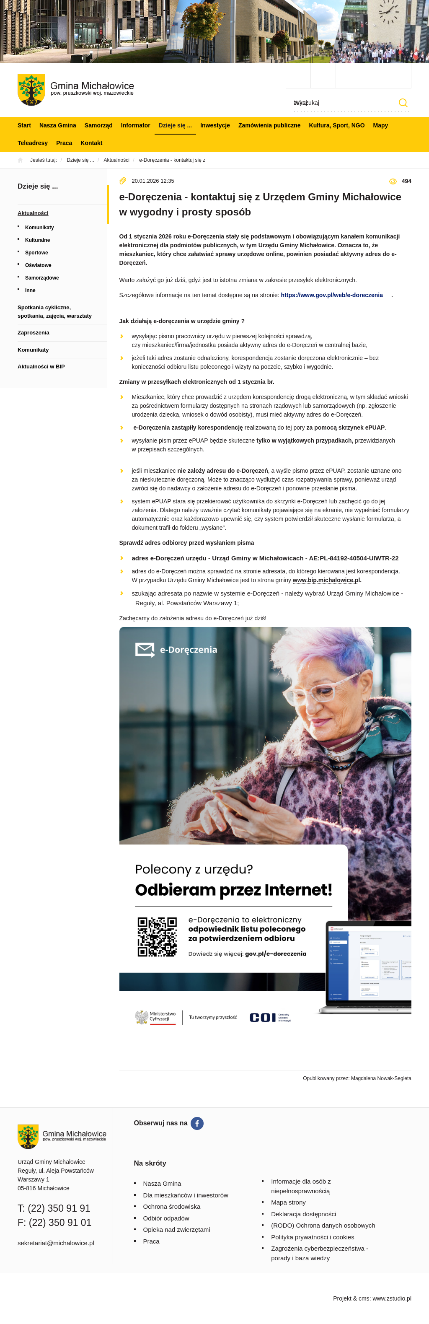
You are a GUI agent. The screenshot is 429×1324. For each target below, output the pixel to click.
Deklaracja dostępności (303, 1214)
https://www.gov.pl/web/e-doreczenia (332, 295)
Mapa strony (288, 1202)
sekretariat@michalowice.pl (56, 1242)
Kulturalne (37, 240)
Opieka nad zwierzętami (176, 1229)
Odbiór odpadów (166, 1218)
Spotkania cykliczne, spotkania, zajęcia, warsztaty (55, 311)
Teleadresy (33, 143)
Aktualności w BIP (41, 366)
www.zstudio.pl (391, 1298)
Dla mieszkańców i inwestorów (185, 1195)
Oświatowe (38, 265)
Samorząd (99, 125)
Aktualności (33, 213)
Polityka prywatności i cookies (312, 1237)
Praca (64, 143)
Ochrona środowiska (172, 1206)
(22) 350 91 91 (59, 1208)
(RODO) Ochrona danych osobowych (323, 1225)
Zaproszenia (33, 332)
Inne (30, 290)
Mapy (380, 125)
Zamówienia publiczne (269, 125)
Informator (135, 125)
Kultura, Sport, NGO (337, 125)
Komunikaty (39, 228)
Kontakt (91, 143)
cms (364, 1298)
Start (24, 125)
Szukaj (403, 102)
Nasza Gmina (57, 125)
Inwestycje (215, 125)
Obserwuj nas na (161, 1123)
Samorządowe (42, 278)
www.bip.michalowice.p (326, 580)
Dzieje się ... (175, 125)
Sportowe (36, 253)
